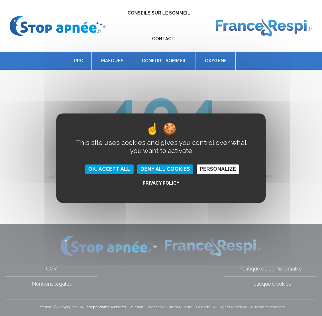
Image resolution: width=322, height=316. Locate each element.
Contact (163, 38)
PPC (78, 60)
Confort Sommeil (164, 60)
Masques (112, 60)
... (247, 60)
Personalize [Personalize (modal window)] (218, 169)
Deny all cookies (165, 169)
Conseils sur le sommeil (159, 12)
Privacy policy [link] (161, 183)
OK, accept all (109, 169)
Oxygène (216, 60)
